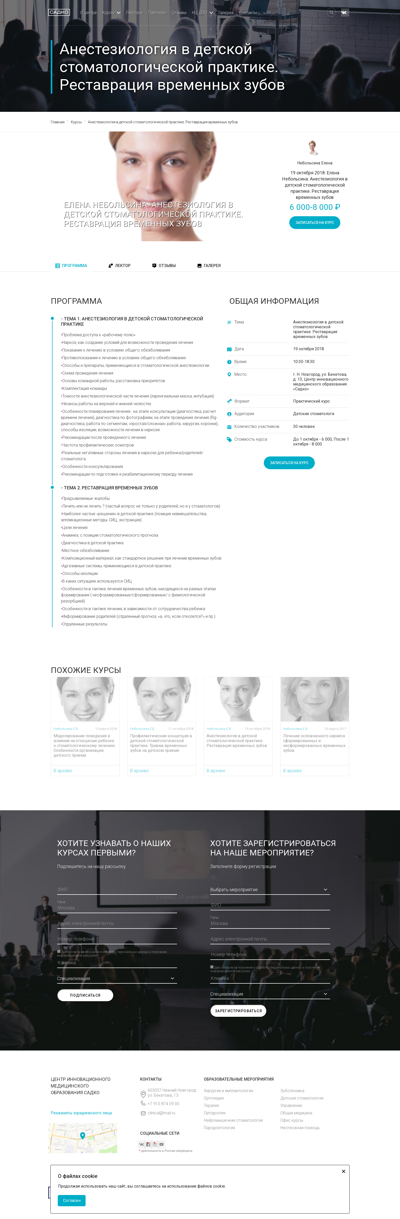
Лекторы (134, 12)
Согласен (72, 1200)
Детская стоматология (301, 1098)
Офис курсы (291, 1120)
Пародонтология (219, 1127)
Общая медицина (296, 1113)
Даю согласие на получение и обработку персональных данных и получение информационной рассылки (112, 951)
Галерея (226, 12)
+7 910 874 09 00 (163, 1103)
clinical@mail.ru (161, 1113)
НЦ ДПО (199, 12)
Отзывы (179, 12)
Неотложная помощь (300, 1127)
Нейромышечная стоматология (233, 1120)
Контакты (248, 12)
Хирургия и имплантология (228, 1090)
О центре (88, 12)
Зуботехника (292, 1090)
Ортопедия (214, 1098)
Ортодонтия (215, 1113)
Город (61, 902)
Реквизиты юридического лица (81, 1113)
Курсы (109, 12)
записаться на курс (315, 223)
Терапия (211, 1105)
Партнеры (157, 12)
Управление (291, 1105)
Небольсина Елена (314, 163)
